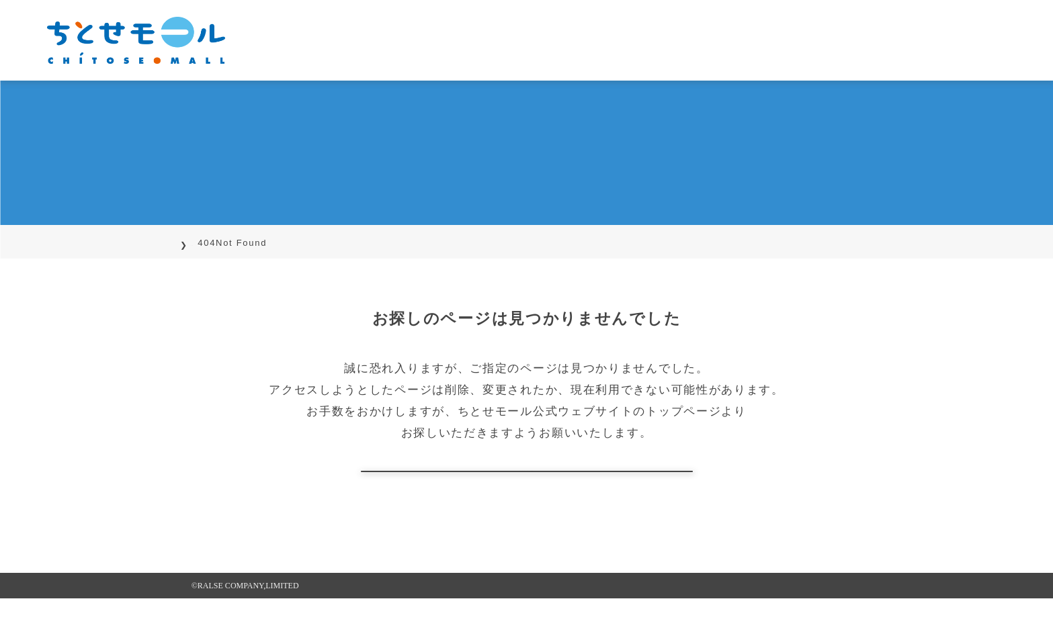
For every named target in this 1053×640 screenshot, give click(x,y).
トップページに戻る (526, 492)
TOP (201, 243)
